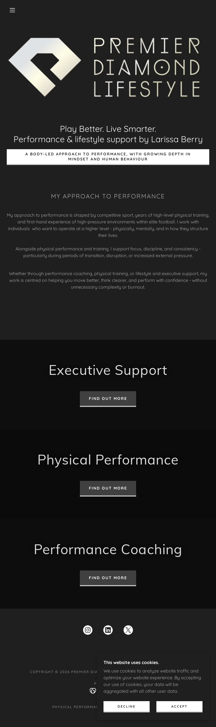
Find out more (108, 398)
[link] (88, 631)
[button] (12, 10)
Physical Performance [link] (78, 707)
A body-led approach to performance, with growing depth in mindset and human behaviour (108, 156)
